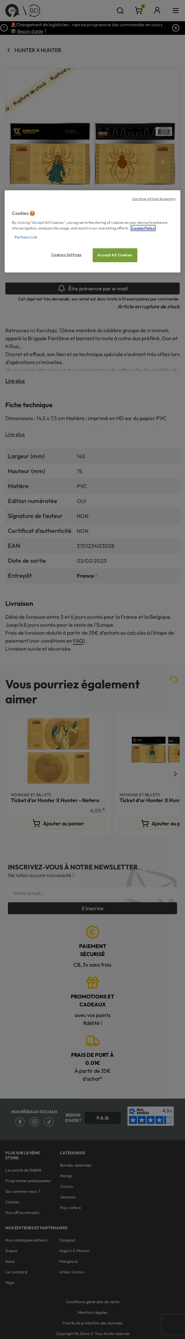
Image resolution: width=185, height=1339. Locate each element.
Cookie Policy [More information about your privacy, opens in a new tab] (143, 228)
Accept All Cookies (114, 255)
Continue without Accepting (153, 198)
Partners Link (26, 237)
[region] (92, 231)
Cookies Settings (66, 254)
